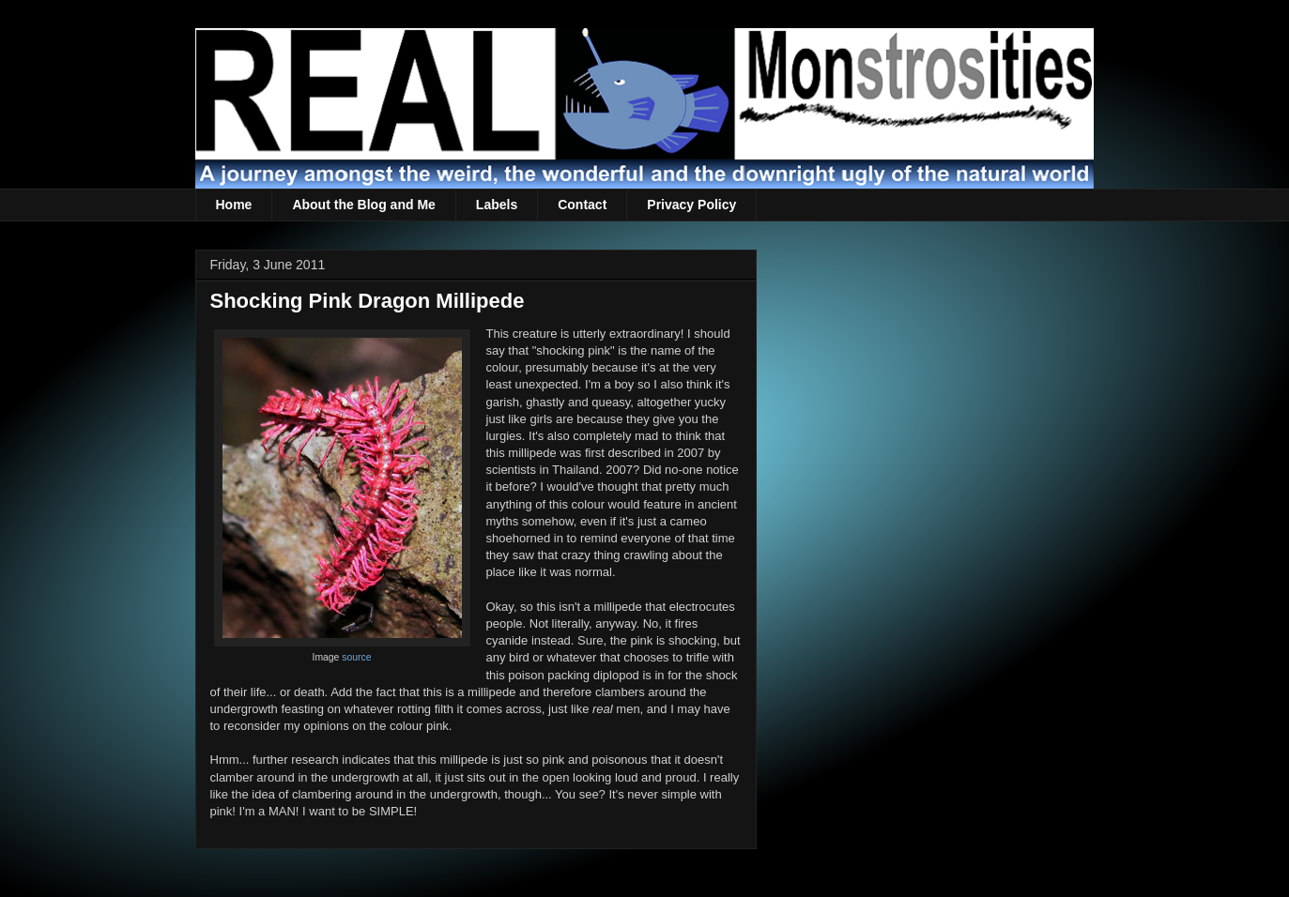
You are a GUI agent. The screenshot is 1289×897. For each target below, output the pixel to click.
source (356, 657)
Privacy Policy (691, 204)
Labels (496, 204)
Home (234, 204)
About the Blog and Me (363, 204)
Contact (582, 204)
